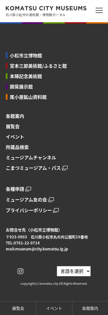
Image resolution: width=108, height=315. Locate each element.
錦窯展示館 (21, 86)
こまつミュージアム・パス (33, 167)
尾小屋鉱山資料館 (28, 97)
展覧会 (13, 126)
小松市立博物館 (26, 55)
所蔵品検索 (17, 147)
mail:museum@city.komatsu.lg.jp (37, 249)
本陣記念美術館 (26, 76)
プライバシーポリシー (29, 210)
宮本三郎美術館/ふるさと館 (38, 66)
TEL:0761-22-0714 (23, 243)
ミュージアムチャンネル (31, 157)
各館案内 (15, 116)
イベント (15, 136)
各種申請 (15, 188)
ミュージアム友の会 (26, 199)
